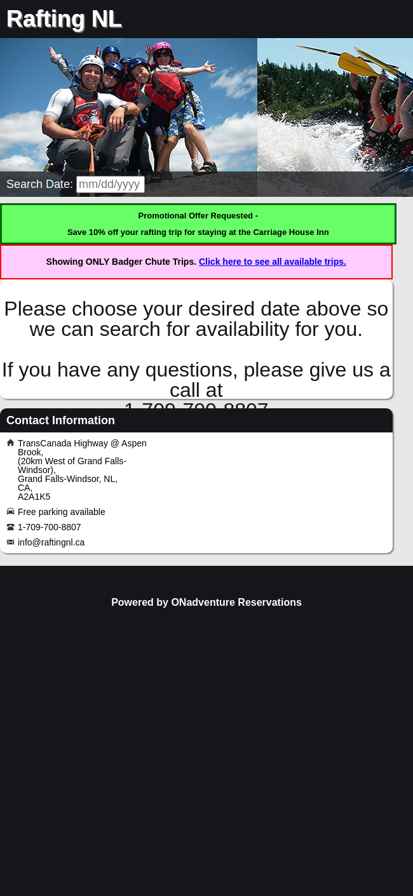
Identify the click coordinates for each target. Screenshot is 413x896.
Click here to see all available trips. (272, 262)
